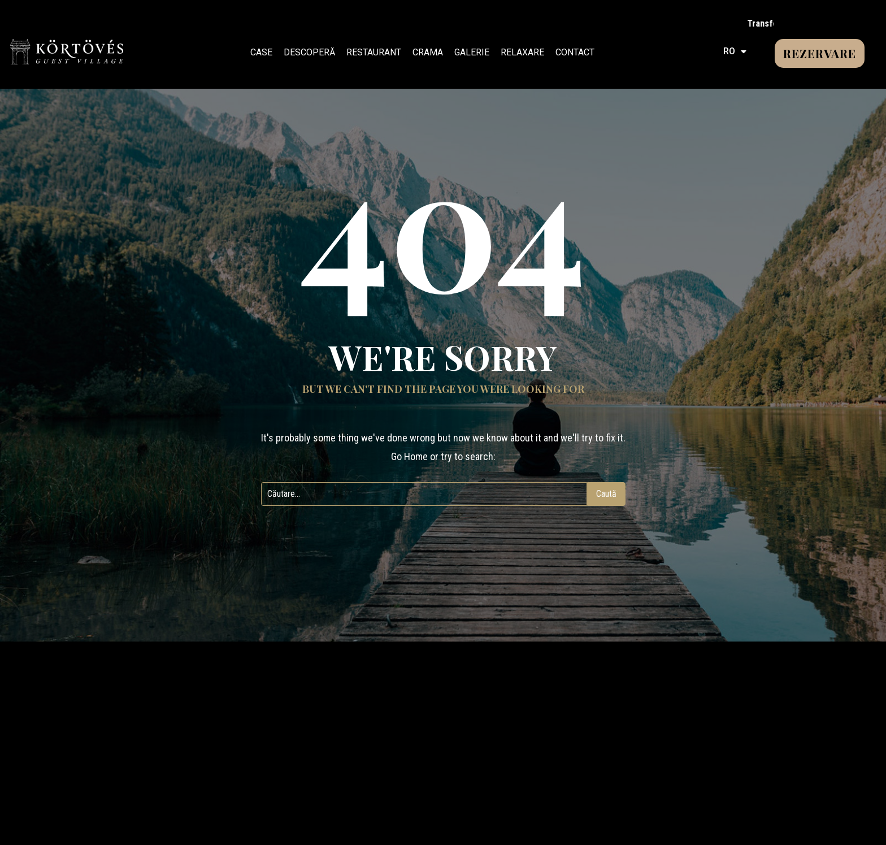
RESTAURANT (373, 52)
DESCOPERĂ (309, 52)
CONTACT (574, 52)
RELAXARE (522, 52)
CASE (261, 52)
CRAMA (427, 52)
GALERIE (471, 52)
